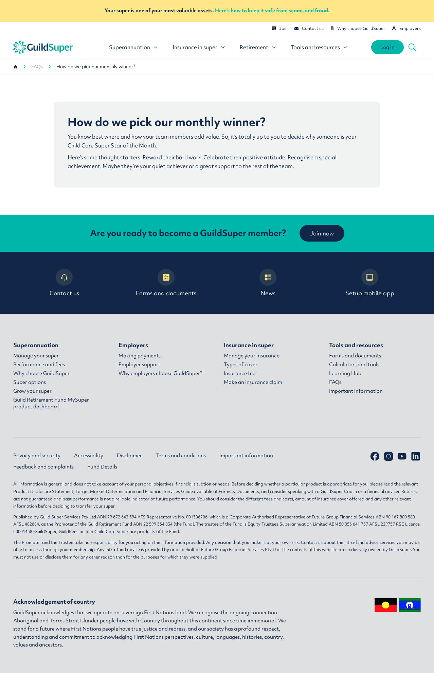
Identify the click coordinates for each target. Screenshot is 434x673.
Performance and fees (39, 364)
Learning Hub (345, 373)
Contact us (309, 28)
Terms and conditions (181, 455)
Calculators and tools (354, 364)
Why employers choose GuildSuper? (160, 373)
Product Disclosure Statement (43, 491)
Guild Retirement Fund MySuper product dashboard (51, 403)
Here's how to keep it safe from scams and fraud (271, 10)
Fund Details (102, 466)
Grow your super (32, 391)
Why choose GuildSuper (357, 28)
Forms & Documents (239, 491)
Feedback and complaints (43, 466)
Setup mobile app (369, 283)
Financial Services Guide (169, 491)
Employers (406, 28)
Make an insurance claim (253, 382)
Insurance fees (240, 373)
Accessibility (88, 455)
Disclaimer (129, 455)
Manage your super (36, 355)
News (267, 283)
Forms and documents (166, 283)
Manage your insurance (251, 355)
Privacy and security (36, 455)
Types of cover (240, 364)
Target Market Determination (105, 491)
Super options (29, 382)
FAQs (37, 67)
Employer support (139, 364)
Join (280, 28)
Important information (356, 391)
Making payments (140, 355)
